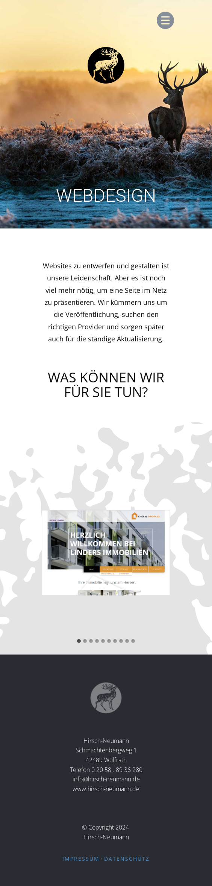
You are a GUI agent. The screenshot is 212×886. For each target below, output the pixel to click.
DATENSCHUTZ (127, 858)
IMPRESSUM (81, 858)
